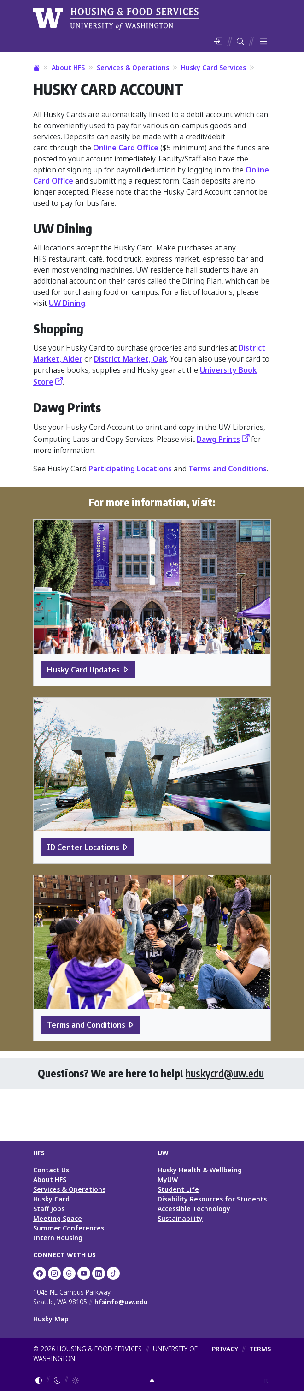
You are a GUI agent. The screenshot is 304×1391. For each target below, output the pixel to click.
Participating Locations (130, 469)
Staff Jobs (48, 1208)
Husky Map (51, 1318)
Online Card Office (125, 148)
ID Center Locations (83, 847)
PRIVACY (225, 1348)
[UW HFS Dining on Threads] (69, 1273)
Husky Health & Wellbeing (200, 1169)
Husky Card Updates (83, 670)
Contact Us (51, 1169)
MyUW (168, 1179)
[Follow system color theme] (38, 1380)
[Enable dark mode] (57, 1380)
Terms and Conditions (227, 469)
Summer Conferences (68, 1228)
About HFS (68, 67)
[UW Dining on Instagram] (54, 1273)
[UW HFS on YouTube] (83, 1273)
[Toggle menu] (263, 41)
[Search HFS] (240, 42)
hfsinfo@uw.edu (121, 1301)
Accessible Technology (194, 1208)
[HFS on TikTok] (113, 1273)
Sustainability (180, 1218)
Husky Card (51, 1199)
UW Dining (67, 303)
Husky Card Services (213, 67)
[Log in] (218, 41)
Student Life (178, 1189)
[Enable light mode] (75, 1380)
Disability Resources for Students (212, 1199)
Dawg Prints (218, 439)
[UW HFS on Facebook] (39, 1273)
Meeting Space (57, 1218)
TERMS (260, 1348)
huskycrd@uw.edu (225, 1073)
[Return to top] (152, 1380)
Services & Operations (133, 67)
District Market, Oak (130, 359)
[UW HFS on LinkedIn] (98, 1273)
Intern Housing (57, 1237)
